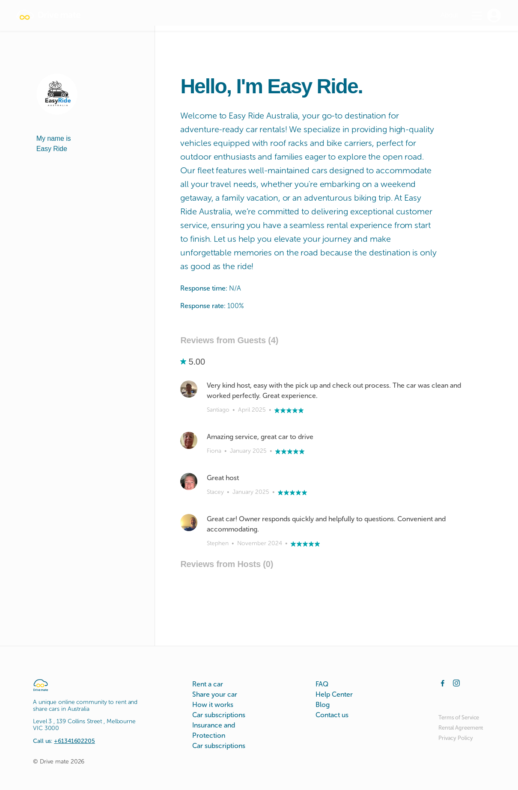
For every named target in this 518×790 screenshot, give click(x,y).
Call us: (64, 741)
